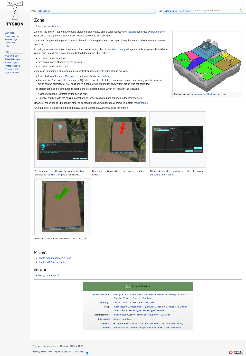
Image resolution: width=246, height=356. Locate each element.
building (80, 171)
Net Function (132, 323)
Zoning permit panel (163, 174)
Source (116, 319)
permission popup (116, 49)
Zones (177, 94)
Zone (131, 314)
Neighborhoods (210, 94)
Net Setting (177, 323)
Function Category (56, 174)
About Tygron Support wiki (59, 352)
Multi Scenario (154, 327)
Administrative (140, 294)
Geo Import (147, 298)
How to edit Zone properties (52, 262)
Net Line (144, 323)
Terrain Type (135, 310)
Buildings (106, 76)
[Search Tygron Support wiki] (218, 10)
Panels (117, 298)
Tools (165, 327)
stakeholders (158, 31)
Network (105, 323)
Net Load (154, 323)
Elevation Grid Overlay (176, 306)
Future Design (138, 327)
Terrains (127, 294)
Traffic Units (148, 302)
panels (144, 103)
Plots (224, 94)
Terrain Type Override (153, 310)
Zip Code (165, 314)
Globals (126, 298)
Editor (106, 327)
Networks (161, 294)
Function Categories (65, 76)
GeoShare (127, 319)
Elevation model (135, 306)
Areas (199, 94)
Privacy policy (39, 352)
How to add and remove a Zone (54, 258)
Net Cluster (118, 323)
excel (44, 80)
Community (175, 327)
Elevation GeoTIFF (154, 306)
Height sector (119, 306)
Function (117, 302)
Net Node (165, 323)
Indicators (183, 294)
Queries (136, 298)
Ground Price (120, 310)
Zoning (55, 26)
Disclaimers (78, 352)
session (50, 49)
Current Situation (101, 294)
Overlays (172, 294)
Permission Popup (144, 314)
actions (132, 31)
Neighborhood (119, 314)
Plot (157, 314)
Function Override (131, 302)
